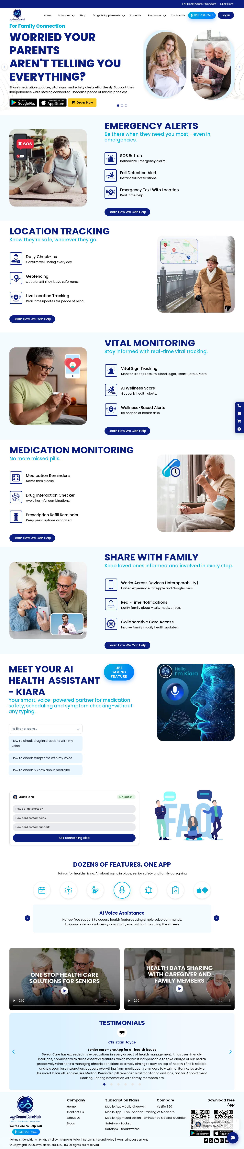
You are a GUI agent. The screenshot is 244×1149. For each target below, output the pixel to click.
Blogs (71, 1123)
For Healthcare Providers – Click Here (208, 4)
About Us (135, 15)
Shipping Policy (70, 1140)
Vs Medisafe (166, 1112)
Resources (154, 15)
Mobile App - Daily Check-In (125, 1106)
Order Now (82, 102)
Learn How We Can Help (127, 212)
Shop (83, 15)
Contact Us (178, 15)
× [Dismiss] (237, 1120)
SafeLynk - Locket (118, 1123)
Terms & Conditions (23, 1140)
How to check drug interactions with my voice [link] (42, 743)
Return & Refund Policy (98, 1140)
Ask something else (74, 838)
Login (226, 15)
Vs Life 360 (164, 1106)
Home (47, 15)
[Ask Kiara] (232, 1137)
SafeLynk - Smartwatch (122, 1129)
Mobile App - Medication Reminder (130, 1118)
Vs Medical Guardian (171, 1118)
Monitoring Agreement (132, 1140)
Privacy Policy (48, 1140)
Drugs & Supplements (106, 15)
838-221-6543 (201, 15)
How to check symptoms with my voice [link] (42, 758)
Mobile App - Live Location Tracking (130, 1112)
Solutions (64, 15)
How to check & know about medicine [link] (41, 770)
